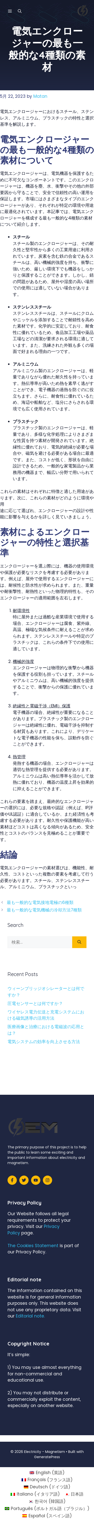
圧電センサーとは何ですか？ (35, 1003)
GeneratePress (47, 1456)
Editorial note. (30, 1316)
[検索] (79, 942)
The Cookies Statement (33, 1246)
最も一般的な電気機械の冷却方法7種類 (44, 910)
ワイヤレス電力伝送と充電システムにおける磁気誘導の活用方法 (46, 1015)
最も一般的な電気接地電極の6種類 (40, 902)
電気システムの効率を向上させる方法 (44, 1042)
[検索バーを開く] (20, 11)
